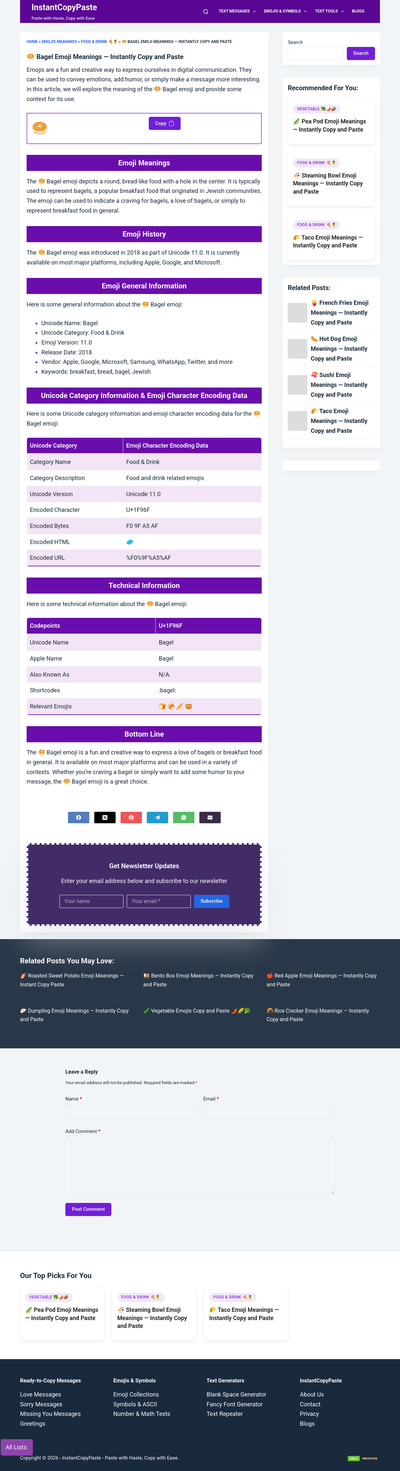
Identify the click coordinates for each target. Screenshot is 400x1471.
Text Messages (238, 11)
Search (295, 42)
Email (211, 1099)
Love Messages (40, 1394)
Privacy (309, 1413)
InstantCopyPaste (64, 7)
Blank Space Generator (236, 1394)
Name (73, 1099)
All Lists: (17, 1447)
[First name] (91, 901)
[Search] (205, 11)
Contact (310, 1404)
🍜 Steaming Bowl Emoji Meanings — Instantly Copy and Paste (328, 183)
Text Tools (330, 11)
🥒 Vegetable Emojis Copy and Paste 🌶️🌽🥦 (196, 1011)
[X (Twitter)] (105, 817)
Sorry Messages (41, 1404)
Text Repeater (225, 1413)
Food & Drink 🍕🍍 (99, 41)
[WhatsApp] (183, 817)
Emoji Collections (136, 1394)
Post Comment (88, 1209)
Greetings (32, 1423)
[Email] (210, 817)
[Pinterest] (131, 817)
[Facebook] (78, 817)
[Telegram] (157, 817)
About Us (312, 1394)
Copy (164, 123)
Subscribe (212, 901)
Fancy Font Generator (235, 1404)
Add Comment (82, 1131)
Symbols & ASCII (135, 1404)
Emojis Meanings (59, 41)
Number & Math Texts (141, 1413)
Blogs (358, 11)
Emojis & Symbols (287, 11)
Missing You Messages (50, 1413)
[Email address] (159, 901)
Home (32, 41)
